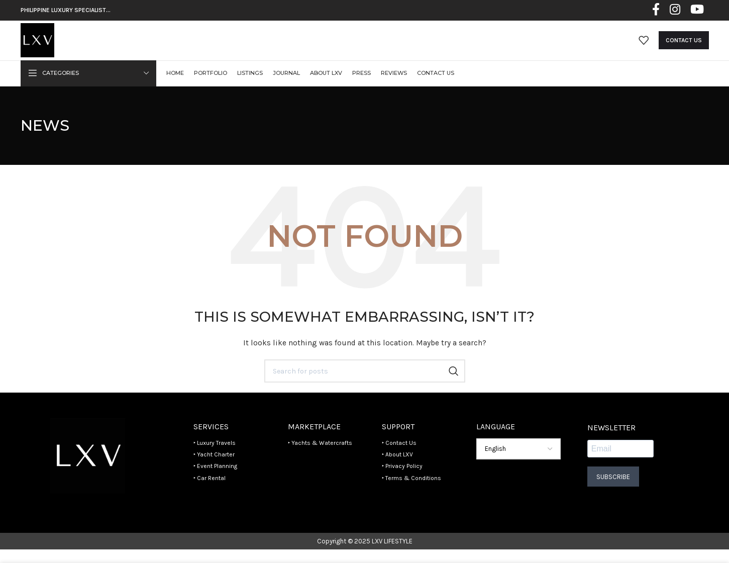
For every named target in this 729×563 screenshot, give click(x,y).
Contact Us (684, 47)
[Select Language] (518, 462)
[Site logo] (44, 46)
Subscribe (613, 490)
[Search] (364, 384)
